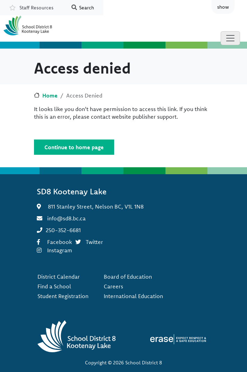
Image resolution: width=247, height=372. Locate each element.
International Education (133, 296)
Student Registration (62, 296)
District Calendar (58, 276)
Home (50, 95)
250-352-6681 (63, 230)
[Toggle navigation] (230, 38)
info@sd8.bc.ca (66, 218)
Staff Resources (36, 8)
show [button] (223, 7)
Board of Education (128, 276)
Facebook (59, 241)
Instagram (59, 250)
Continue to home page (74, 147)
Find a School (54, 286)
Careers (113, 286)
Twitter (94, 241)
